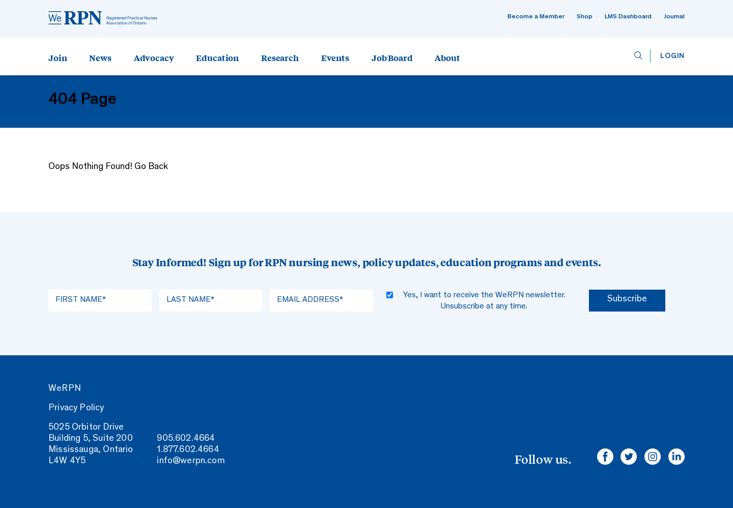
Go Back (151, 167)
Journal (674, 17)
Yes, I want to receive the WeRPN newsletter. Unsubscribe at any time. (484, 301)
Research (280, 57)
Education (217, 57)
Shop (585, 17)
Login (672, 56)
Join (57, 57)
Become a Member (536, 17)
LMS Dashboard (628, 17)
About (447, 57)
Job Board (392, 57)
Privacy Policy (76, 408)
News (100, 57)
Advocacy (154, 57)
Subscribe (627, 299)
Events (335, 57)
